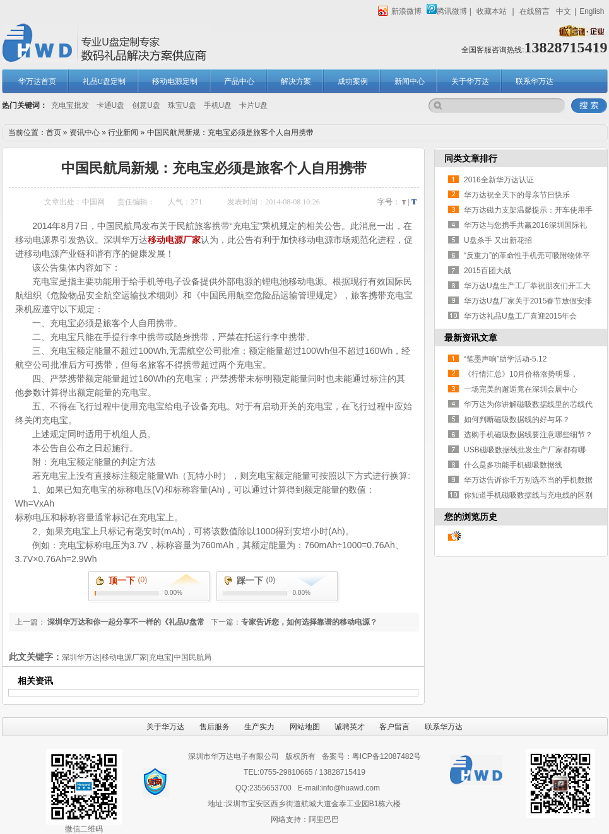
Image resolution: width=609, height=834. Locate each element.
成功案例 (353, 81)
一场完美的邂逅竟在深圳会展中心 (520, 389)
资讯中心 (84, 132)
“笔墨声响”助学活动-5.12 (505, 359)
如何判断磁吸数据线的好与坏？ (517, 419)
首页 (53, 132)
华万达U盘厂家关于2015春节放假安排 (528, 301)
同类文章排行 (470, 158)
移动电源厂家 (174, 240)
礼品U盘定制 (104, 81)
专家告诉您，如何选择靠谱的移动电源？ (309, 622)
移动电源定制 (175, 81)
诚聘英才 (349, 726)
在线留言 (534, 11)
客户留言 (394, 726)
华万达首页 (37, 81)
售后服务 (214, 726)
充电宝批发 (70, 105)
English (591, 11)
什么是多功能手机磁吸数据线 (513, 465)
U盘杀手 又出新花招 (498, 240)
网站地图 (305, 726)
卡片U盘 (253, 105)
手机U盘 (218, 105)
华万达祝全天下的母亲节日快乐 (517, 195)
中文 (563, 11)
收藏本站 (491, 11)
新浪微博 (400, 11)
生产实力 (259, 726)
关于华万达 (470, 81)
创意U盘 (146, 105)
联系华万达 (534, 81)
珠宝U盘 (182, 105)
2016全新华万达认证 (499, 179)
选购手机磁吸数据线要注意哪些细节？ (528, 434)
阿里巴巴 (324, 819)
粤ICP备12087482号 (386, 756)
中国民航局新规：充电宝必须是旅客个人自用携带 (230, 132)
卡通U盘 (111, 105)
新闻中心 (409, 81)
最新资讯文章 (470, 337)
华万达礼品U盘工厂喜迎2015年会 (520, 316)
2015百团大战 (487, 270)
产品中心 (239, 81)
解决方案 (296, 81)
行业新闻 (123, 132)
